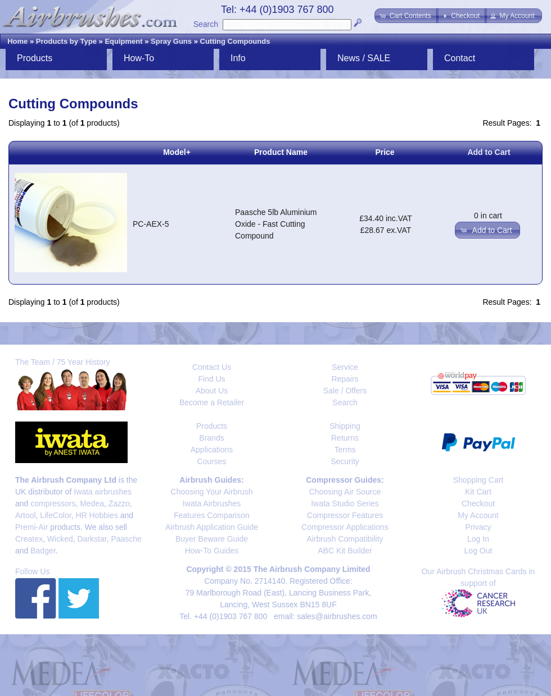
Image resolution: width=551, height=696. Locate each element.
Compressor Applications (345, 527)
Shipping (344, 426)
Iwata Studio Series (345, 503)
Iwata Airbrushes (212, 503)
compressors (52, 503)
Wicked (60, 538)
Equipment (123, 41)
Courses (211, 461)
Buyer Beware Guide (211, 538)
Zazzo (119, 503)
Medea (92, 503)
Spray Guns (171, 41)
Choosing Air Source (345, 491)
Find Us (211, 378)
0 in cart (488, 215)
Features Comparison (212, 515)
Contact (459, 58)
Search (205, 24)
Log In (478, 538)
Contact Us (211, 367)
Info (238, 58)
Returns (345, 437)
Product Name (281, 152)
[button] (406, 15)
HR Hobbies (96, 515)
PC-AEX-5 (151, 223)
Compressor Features (345, 515)
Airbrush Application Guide (211, 527)
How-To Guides (212, 550)
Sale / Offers (345, 390)
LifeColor (55, 515)
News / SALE (363, 58)
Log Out (478, 550)
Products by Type (66, 41)
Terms (344, 449)
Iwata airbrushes (103, 491)
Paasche (126, 538)
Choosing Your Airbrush (211, 491)
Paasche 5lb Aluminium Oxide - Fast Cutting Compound (276, 224)
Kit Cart (478, 491)
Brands (211, 437)
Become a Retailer (211, 402)
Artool (25, 515)
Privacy (478, 527)
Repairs (344, 378)
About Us (212, 390)
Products (34, 58)
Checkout (478, 503)
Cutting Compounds (235, 41)
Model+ (177, 152)
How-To (139, 58)
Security (345, 461)
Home (17, 41)
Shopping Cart (478, 479)
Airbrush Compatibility (344, 538)
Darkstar (92, 538)
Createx (29, 538)
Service (345, 367)
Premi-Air (31, 527)
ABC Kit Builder (345, 550)
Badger (42, 550)
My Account (478, 515)
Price (384, 152)
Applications (212, 449)
